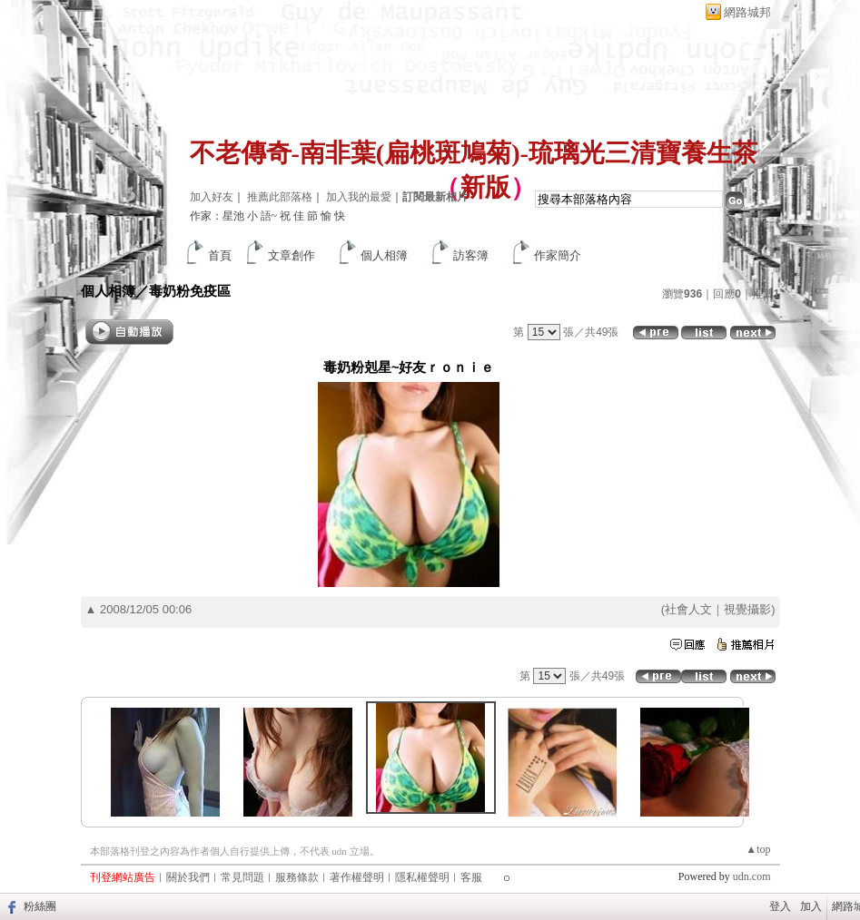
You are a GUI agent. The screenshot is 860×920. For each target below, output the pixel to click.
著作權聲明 (357, 877)
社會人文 (688, 609)
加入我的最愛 (358, 197)
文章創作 (291, 255)
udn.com (752, 876)
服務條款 (297, 877)
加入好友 (211, 197)
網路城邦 (747, 12)
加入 (811, 906)
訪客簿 (471, 255)
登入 (780, 906)
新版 (485, 187)
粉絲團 (40, 906)
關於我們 (188, 877)
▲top (758, 849)
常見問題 (242, 877)
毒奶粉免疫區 (190, 291)
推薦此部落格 (279, 197)
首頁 (220, 255)
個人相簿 (384, 255)
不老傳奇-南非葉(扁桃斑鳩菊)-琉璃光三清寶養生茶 (473, 153)
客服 (471, 877)
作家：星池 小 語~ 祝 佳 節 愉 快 (268, 216)
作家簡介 (557, 255)
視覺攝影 (747, 609)
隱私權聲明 (422, 877)
